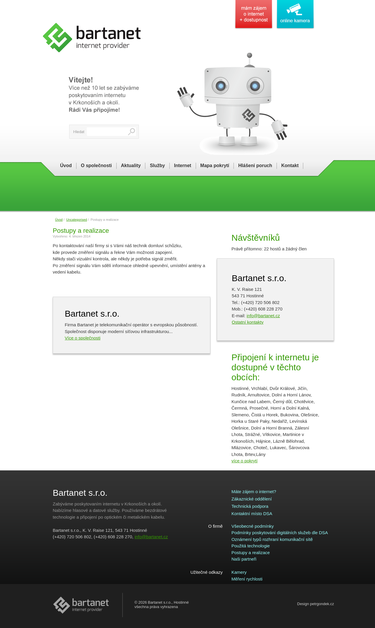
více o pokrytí (244, 460)
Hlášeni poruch (255, 165)
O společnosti (96, 165)
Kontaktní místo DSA (251, 513)
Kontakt (290, 165)
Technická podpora (249, 506)
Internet (182, 165)
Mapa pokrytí (214, 165)
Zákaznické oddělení (251, 498)
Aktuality (131, 165)
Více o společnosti (82, 337)
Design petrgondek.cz (315, 604)
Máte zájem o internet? (253, 491)
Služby (157, 165)
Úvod (66, 165)
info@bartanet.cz (263, 315)
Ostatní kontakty (247, 322)
